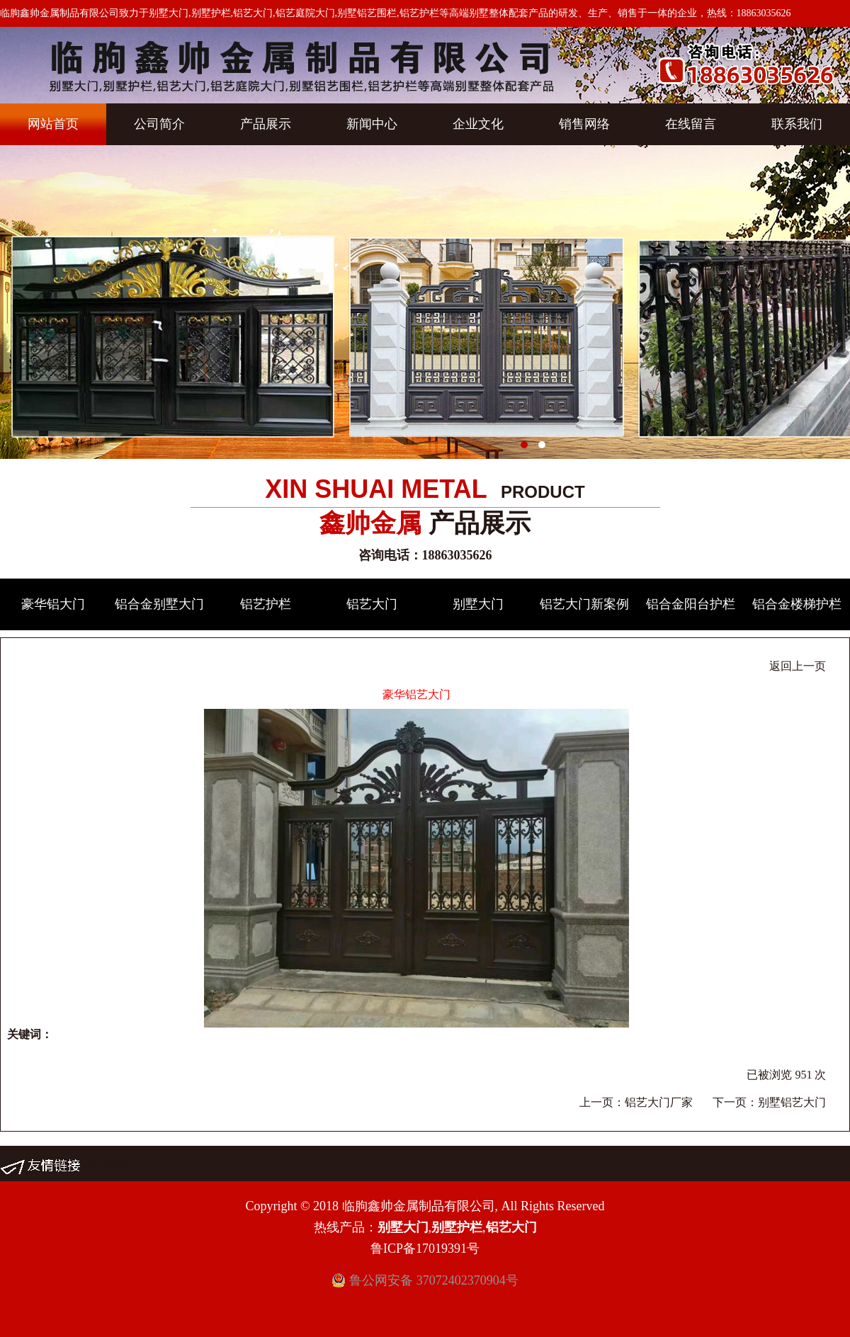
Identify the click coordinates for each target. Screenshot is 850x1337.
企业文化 (478, 124)
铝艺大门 (371, 604)
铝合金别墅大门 (159, 604)
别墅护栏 (456, 1227)
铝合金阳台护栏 (690, 604)
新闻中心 (371, 124)
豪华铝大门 (53, 604)
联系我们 (796, 124)
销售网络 (584, 124)
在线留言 (690, 124)
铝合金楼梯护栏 (797, 604)
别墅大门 (478, 604)
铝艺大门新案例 (584, 604)
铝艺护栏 (265, 604)
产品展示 (265, 124)
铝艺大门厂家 (659, 1102)
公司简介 (159, 124)
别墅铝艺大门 (792, 1102)
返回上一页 (797, 666)
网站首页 (53, 124)
